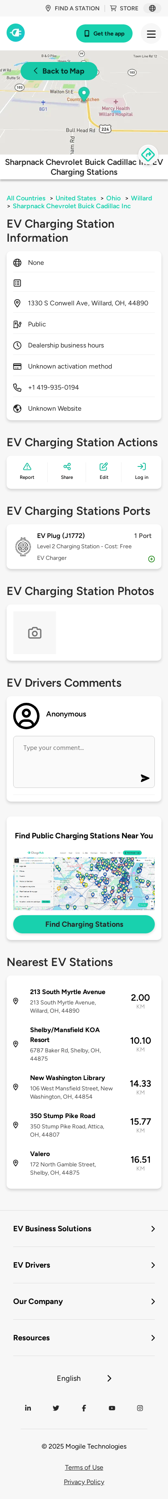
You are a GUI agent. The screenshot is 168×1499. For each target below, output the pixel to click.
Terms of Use (84, 1467)
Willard (141, 198)
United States (76, 198)
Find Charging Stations (84, 924)
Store (124, 8)
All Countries (26, 198)
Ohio (113, 198)
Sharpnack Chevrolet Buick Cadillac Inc (72, 206)
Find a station (72, 8)
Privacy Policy (84, 1482)
